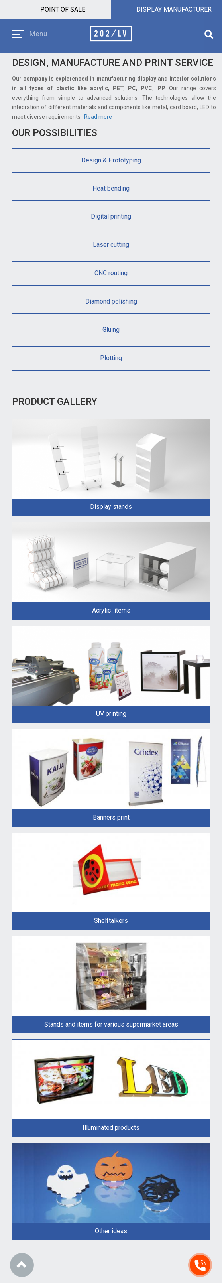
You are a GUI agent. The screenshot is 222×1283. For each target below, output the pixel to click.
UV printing (111, 713)
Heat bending (111, 188)
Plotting (111, 358)
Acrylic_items (111, 610)
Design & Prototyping (111, 160)
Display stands (111, 506)
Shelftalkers (111, 920)
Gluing (111, 329)
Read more (98, 117)
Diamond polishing (111, 301)
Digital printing (111, 216)
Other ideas (111, 1231)
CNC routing (111, 273)
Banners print (111, 817)
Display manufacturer (174, 9)
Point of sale (62, 9)
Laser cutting (111, 244)
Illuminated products (111, 1127)
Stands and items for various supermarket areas (111, 1024)
